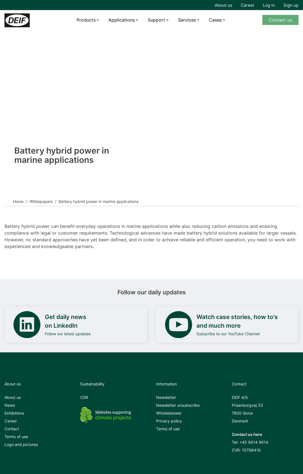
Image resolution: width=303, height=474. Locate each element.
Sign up (291, 5)
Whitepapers (41, 201)
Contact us (280, 20)
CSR (84, 397)
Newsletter (166, 397)
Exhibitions (14, 413)
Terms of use (16, 436)
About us (223, 5)
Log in (269, 5)
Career (248, 5)
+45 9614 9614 (253, 442)
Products (86, 20)
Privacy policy (169, 420)
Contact (11, 428)
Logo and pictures (21, 444)
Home (18, 201)
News (9, 405)
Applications (121, 20)
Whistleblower (169, 413)
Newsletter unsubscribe (178, 405)
